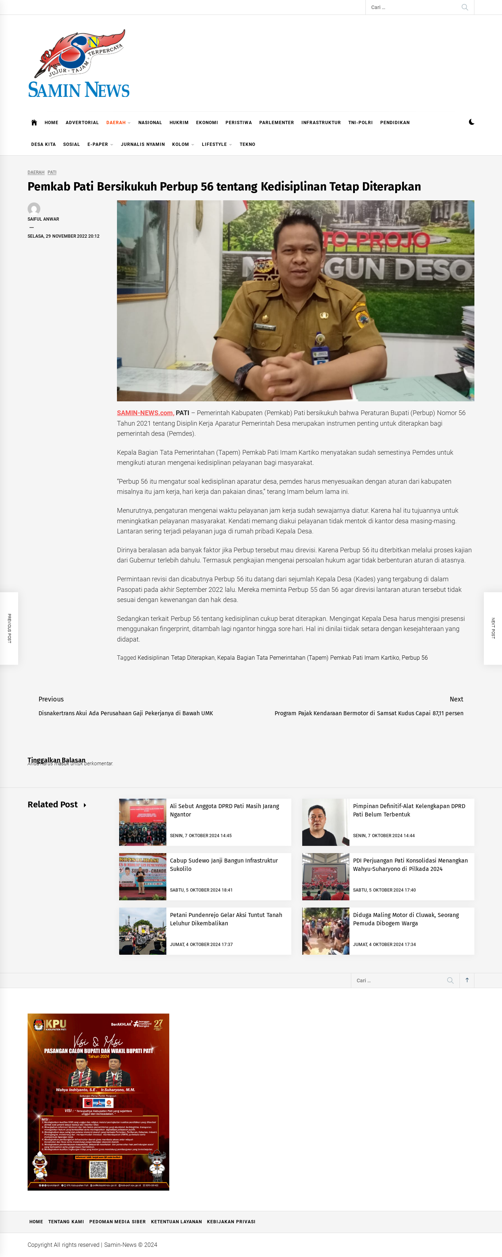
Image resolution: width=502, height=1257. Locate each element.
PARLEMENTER (276, 122)
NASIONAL (150, 122)
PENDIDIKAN (395, 122)
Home (36, 1221)
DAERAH (118, 123)
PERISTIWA (239, 122)
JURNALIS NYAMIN (143, 144)
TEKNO (247, 144)
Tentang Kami (66, 1221)
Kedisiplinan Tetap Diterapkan (176, 657)
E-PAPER (101, 145)
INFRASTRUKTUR (321, 122)
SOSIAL (71, 144)
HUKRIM (179, 122)
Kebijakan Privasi (231, 1221)
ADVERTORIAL (82, 122)
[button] (471, 122)
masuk (61, 763)
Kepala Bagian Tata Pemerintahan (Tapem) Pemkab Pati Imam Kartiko (308, 657)
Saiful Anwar (43, 219)
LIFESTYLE (217, 145)
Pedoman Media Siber (117, 1221)
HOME (51, 122)
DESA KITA (43, 144)
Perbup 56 (415, 657)
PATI (52, 172)
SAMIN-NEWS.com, (145, 413)
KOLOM (183, 145)
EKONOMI (207, 122)
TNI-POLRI (360, 122)
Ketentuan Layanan (176, 1221)
